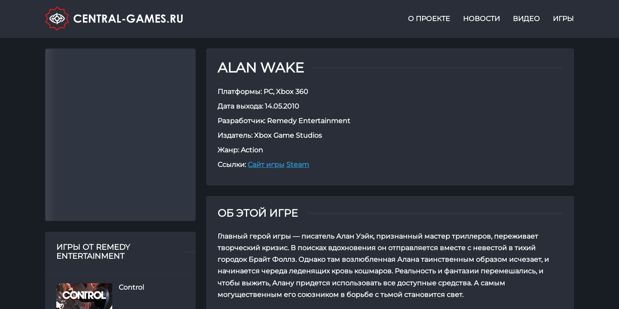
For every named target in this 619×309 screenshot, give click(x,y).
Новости (481, 19)
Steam (297, 165)
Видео (526, 19)
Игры (563, 19)
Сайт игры (266, 165)
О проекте (429, 19)
